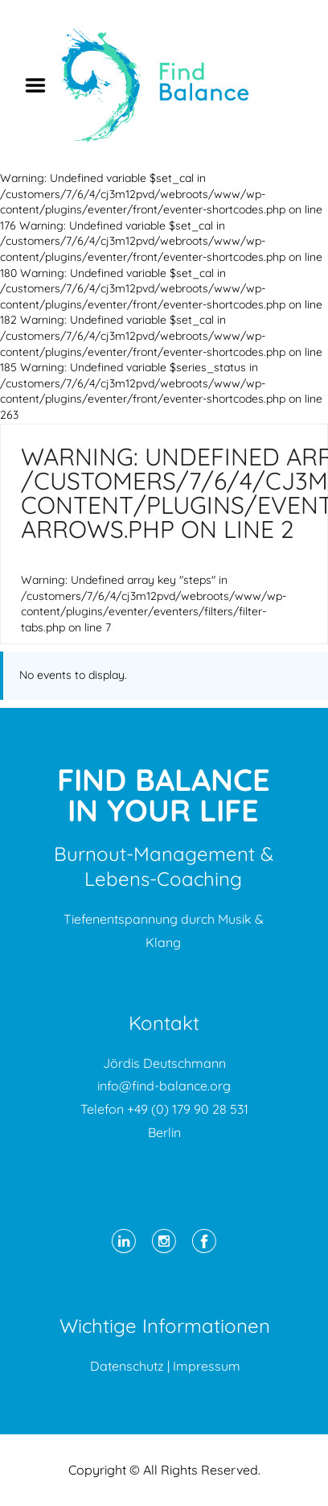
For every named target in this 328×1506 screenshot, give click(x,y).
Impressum (206, 1366)
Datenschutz (127, 1366)
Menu (41, 85)
